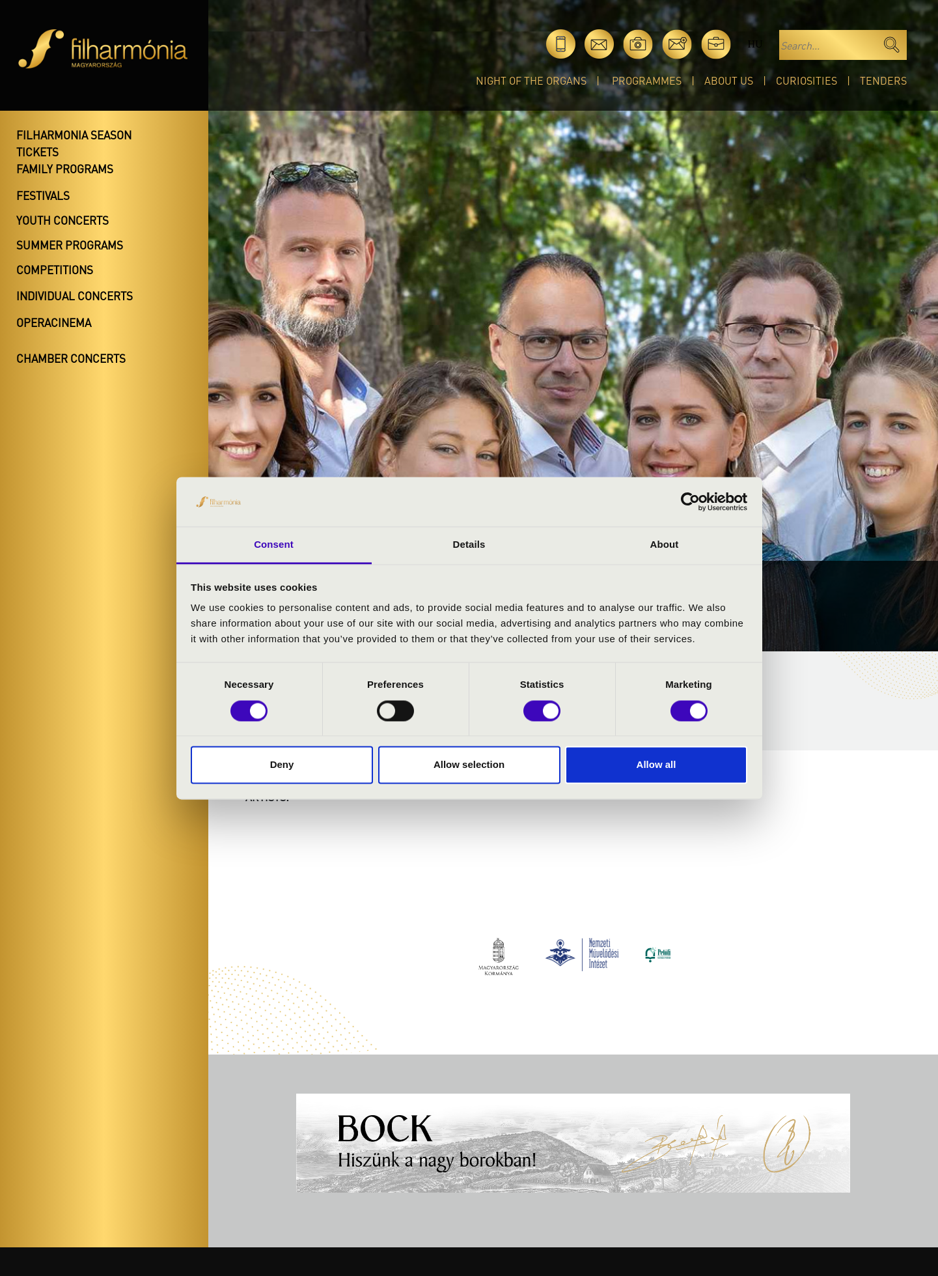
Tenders (883, 80)
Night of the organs (531, 80)
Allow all (656, 765)
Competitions (54, 269)
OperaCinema (53, 322)
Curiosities (806, 80)
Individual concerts (74, 296)
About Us (728, 80)
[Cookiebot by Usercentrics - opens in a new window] (690, 501)
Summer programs (69, 245)
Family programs (64, 169)
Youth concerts (62, 220)
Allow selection (469, 765)
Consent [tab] (274, 544)
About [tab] (664, 544)
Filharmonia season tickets (73, 143)
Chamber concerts (71, 358)
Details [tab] (469, 544)
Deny (282, 765)
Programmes (647, 80)
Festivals (43, 195)
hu (754, 44)
